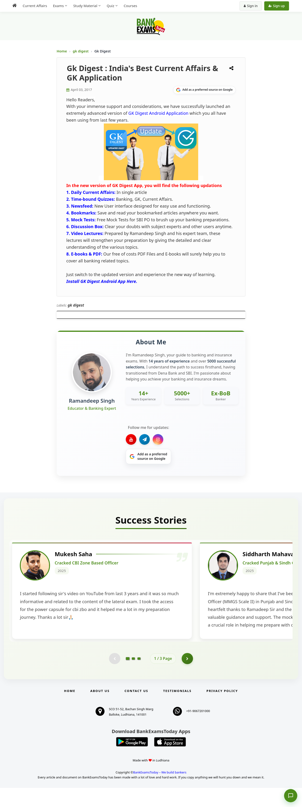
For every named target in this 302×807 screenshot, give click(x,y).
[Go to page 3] (139, 677)
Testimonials (177, 710)
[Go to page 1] (128, 677)
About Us (100, 710)
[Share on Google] (204, 90)
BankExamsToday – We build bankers (159, 791)
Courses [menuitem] (130, 5)
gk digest (81, 51)
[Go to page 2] (133, 677)
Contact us (136, 710)
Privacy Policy (222, 710)
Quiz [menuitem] (110, 5)
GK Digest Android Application (158, 113)
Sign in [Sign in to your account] (251, 6)
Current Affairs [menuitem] (35, 5)
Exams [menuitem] (58, 5)
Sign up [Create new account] (276, 6)
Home (62, 51)
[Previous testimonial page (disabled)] (114, 677)
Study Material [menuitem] (85, 5)
